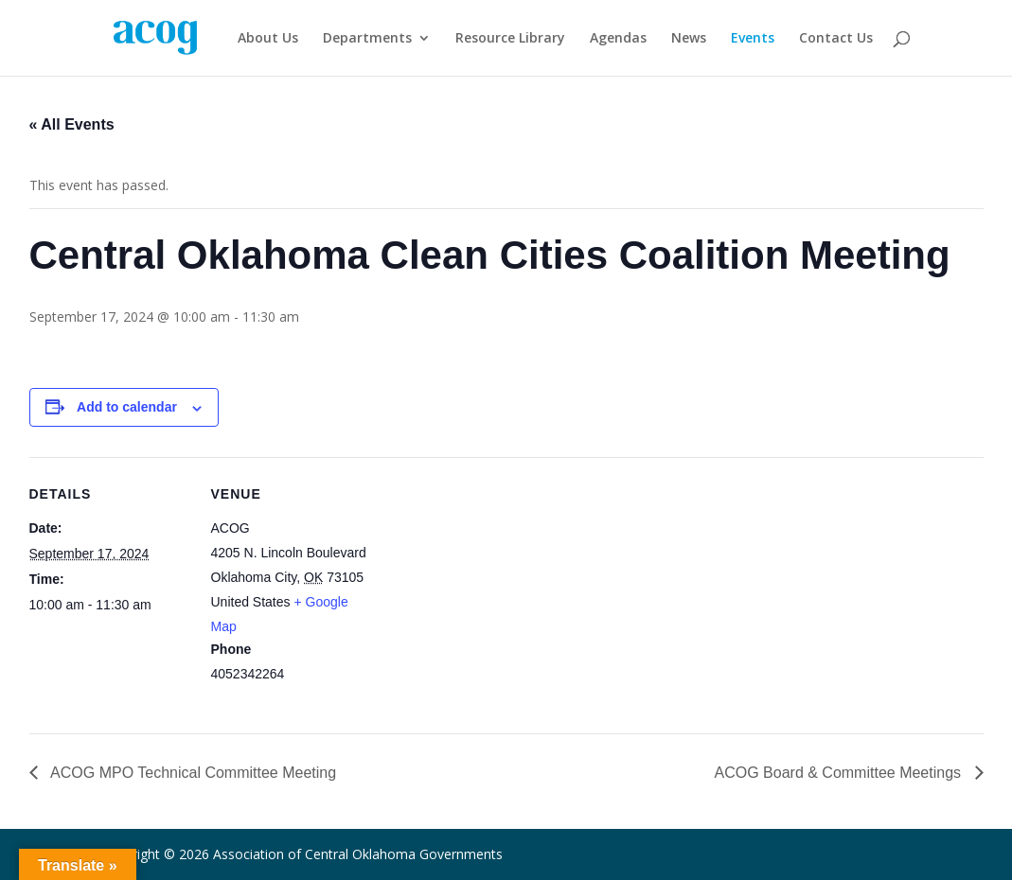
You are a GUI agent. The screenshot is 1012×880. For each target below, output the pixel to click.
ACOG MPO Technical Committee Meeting (192, 773)
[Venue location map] (493, 588)
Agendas (618, 38)
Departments (367, 38)
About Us (268, 38)
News (688, 38)
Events (752, 38)
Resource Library (510, 38)
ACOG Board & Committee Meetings (840, 773)
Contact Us (836, 38)
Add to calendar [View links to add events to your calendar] (127, 406)
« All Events (72, 124)
